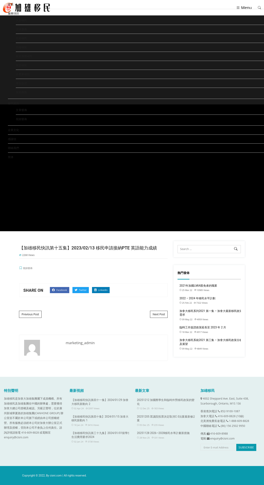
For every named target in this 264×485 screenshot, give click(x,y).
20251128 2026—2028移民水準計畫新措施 (163, 433)
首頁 (10, 4)
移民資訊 (13, 103)
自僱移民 (21, 47)
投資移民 (21, 65)
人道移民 (21, 20)
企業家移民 (23, 74)
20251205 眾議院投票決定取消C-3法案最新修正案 (166, 418)
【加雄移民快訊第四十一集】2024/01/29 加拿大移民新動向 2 (99, 401)
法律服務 (21, 29)
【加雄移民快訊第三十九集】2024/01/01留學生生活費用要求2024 (101, 435)
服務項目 (13, 13)
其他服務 (21, 92)
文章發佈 (21, 110)
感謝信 (12, 139)
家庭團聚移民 (24, 56)
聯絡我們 (13, 148)
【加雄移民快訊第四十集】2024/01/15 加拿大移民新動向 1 (99, 418)
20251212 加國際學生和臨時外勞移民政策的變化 (165, 401)
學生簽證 (21, 83)
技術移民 (21, 38)
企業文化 (13, 130)
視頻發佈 (21, 119)
